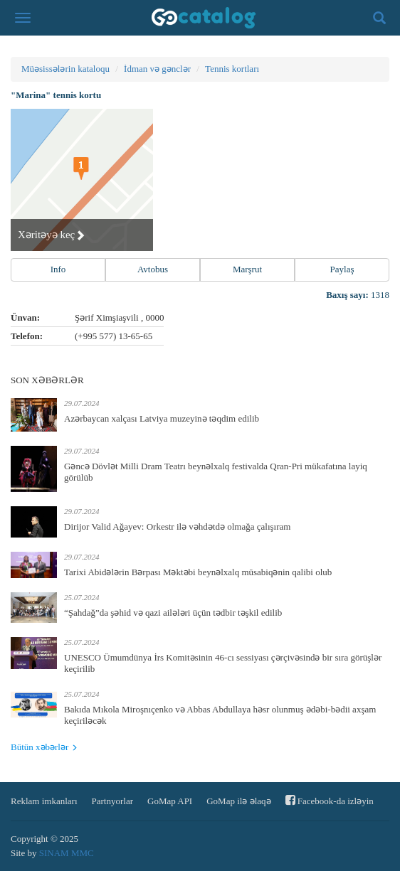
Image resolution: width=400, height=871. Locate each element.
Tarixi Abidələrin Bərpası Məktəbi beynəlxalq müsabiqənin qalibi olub (198, 572)
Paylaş (342, 269)
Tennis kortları (232, 68)
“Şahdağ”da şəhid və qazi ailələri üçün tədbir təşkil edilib (173, 612)
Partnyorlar (112, 801)
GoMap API (169, 801)
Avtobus (152, 269)
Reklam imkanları (44, 801)
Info (58, 269)
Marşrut (247, 269)
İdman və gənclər (157, 68)
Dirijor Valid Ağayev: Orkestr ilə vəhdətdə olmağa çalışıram (177, 526)
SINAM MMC (66, 853)
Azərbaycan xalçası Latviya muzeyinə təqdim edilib (161, 418)
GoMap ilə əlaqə (238, 801)
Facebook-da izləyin (329, 800)
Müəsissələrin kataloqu (65, 68)
